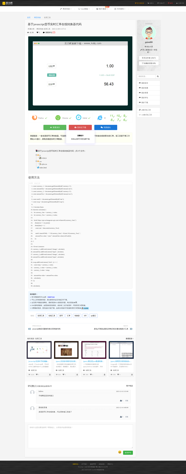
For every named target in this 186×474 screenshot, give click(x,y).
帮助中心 (110, 464)
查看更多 (129, 339)
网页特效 (37, 17)
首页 (28, 17)
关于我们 (84, 464)
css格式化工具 (145, 115)
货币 (61, 316)
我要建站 (106, 127)
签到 (170, 3)
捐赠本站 (75, 464)
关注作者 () (149, 58)
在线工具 (52, 316)
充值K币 (161, 3)
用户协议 (129, 386)
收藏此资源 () (149, 63)
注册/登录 (181, 3)
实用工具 (41, 316)
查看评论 (49, 32)
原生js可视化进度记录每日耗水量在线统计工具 (111, 329)
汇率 (68, 316)
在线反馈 (102, 464)
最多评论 (143, 98)
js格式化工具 (145, 110)
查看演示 (55, 127)
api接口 (93, 316)
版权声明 (93, 464)
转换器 (77, 316)
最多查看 (143, 93)
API (85, 316)
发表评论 (128, 453)
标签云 (151, 3)
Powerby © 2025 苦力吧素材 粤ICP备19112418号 (93, 467)
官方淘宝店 (139, 3)
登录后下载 (80, 127)
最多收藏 (143, 88)
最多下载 (143, 102)
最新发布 (143, 83)
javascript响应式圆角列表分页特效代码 (46, 329)
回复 (126, 400)
